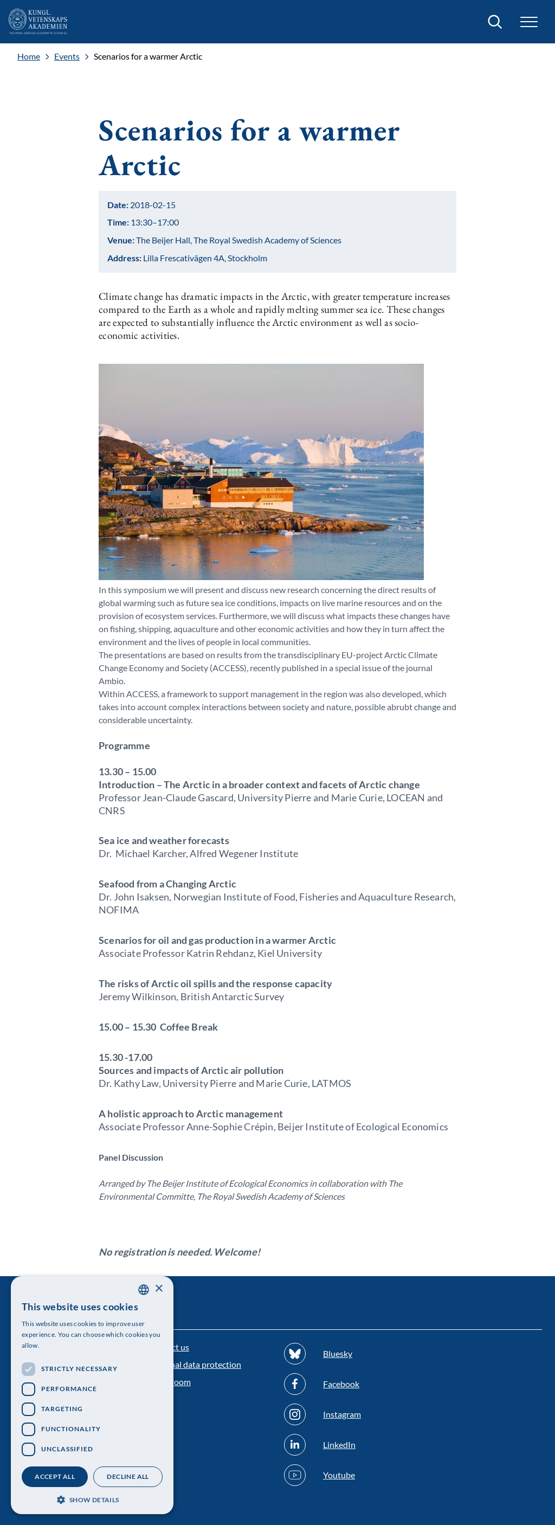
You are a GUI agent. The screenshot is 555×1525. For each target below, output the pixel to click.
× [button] (158, 1289)
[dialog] (92, 1395)
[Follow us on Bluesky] (345, 1354)
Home (28, 56)
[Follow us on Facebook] (345, 1384)
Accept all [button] (55, 1476)
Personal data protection (195, 1364)
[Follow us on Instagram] (345, 1414)
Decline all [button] (128, 1476)
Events (67, 56)
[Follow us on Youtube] (345, 1475)
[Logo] (38, 21)
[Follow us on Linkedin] (345, 1445)
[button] (529, 22)
